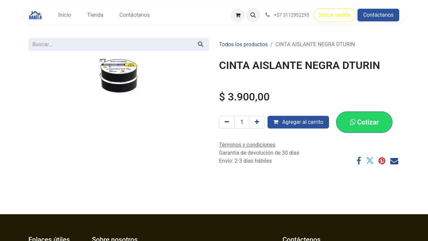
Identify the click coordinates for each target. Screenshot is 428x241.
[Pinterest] (382, 161)
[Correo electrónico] (394, 161)
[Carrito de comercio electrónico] (238, 15)
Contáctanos (378, 15)
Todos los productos (243, 44)
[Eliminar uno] (227, 122)
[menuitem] (64, 15)
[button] (253, 15)
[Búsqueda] (200, 44)
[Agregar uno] (257, 122)
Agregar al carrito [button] (298, 122)
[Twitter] (370, 161)
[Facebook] (358, 161)
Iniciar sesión (334, 15)
